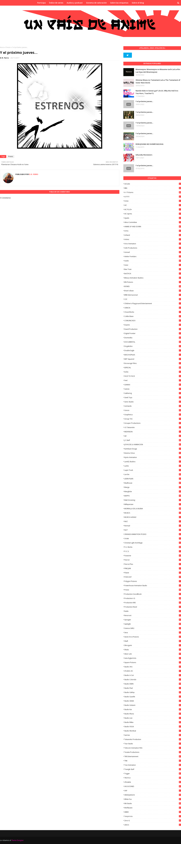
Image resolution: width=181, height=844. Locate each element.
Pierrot (152, 560)
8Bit (152, 188)
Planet (152, 573)
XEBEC (152, 812)
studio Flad (152, 688)
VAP (152, 791)
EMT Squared (152, 359)
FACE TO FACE (152, 376)
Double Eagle (152, 350)
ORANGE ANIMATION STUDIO (152, 534)
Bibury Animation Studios (152, 278)
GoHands (152, 406)
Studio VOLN (152, 726)
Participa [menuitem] (41, 2)
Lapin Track (152, 470)
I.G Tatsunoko (152, 427)
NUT (152, 530)
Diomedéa (152, 338)
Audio (152, 261)
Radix (152, 611)
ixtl (152, 436)
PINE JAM (152, 568)
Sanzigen (152, 620)
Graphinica (152, 414)
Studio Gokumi (152, 705)
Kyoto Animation (152, 457)
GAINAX (152, 385)
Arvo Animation (152, 244)
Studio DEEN (152, 684)
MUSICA (152, 513)
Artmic (152, 239)
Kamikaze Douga (152, 449)
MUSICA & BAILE (152, 517)
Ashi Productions (152, 248)
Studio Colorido (152, 679)
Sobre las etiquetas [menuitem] (119, 2)
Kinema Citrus (152, 453)
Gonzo (152, 410)
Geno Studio (152, 402)
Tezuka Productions (152, 752)
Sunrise (152, 735)
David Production (152, 329)
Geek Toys (152, 397)
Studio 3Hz (152, 667)
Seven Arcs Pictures (152, 637)
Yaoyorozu (152, 816)
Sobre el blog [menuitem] (138, 2)
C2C (152, 299)
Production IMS (152, 602)
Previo (8, 47)
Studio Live (152, 718)
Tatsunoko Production (152, 739)
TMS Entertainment (152, 756)
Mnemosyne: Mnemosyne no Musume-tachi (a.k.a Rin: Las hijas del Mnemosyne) (158, 70)
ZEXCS (152, 825)
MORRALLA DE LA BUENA (152, 508)
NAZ (152, 521)
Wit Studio (152, 803)
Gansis (152, 389)
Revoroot (152, 615)
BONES (152, 286)
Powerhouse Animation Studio (152, 585)
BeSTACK (152, 273)
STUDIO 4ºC (152, 671)
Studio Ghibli (152, 701)
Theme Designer (17, 840)
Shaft (152, 641)
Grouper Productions (152, 423)
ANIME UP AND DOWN (152, 226)
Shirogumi (152, 645)
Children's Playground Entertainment (152, 303)
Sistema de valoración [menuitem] (96, 2)
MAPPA (152, 496)
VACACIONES (152, 786)
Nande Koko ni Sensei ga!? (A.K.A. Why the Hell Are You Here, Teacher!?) (157, 92)
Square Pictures (152, 662)
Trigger (152, 773)
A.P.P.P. (152, 197)
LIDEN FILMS (152, 479)
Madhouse (152, 483)
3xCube (152, 184)
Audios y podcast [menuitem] (75, 2)
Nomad (152, 526)
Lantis (152, 466)
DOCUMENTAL (152, 342)
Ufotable (152, 782)
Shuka (152, 649)
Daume (152, 325)
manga (152, 487)
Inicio (2, 47)
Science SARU (152, 628)
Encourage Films (152, 363)
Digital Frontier (152, 333)
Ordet (152, 538)
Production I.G (152, 598)
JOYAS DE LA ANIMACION (152, 444)
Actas (152, 201)
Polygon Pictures (152, 581)
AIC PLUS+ (152, 209)
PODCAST (152, 577)
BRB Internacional (152, 295)
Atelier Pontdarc (152, 256)
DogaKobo (152, 346)
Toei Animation (152, 765)
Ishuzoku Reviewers (144, 155)
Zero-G (152, 820)
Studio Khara (152, 714)
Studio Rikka (152, 722)
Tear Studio (152, 744)
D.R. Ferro (4, 58)
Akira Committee (152, 222)
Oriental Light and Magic (152, 543)
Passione (152, 555)
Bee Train (152, 269)
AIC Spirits (152, 214)
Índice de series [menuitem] (56, 2)
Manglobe (152, 491)
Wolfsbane (152, 808)
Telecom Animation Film (152, 748)
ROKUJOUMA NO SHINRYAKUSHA (149, 144)
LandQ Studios (152, 461)
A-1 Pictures (152, 192)
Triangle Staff (152, 769)
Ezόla (152, 372)
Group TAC (152, 419)
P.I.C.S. (152, 551)
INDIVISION (152, 432)
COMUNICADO (152, 320)
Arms (152, 231)
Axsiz (152, 265)
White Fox (152, 799)
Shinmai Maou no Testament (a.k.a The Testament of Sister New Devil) (158, 81)
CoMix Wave (152, 316)
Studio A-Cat (152, 675)
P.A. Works (152, 547)
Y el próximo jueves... (144, 101)
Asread (152, 252)
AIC (152, 205)
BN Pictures (152, 282)
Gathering (152, 393)
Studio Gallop (152, 692)
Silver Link (152, 654)
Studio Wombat (152, 731)
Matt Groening (152, 500)
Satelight (152, 624)
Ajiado (152, 218)
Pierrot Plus (152, 564)
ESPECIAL (152, 367)
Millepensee (152, 504)
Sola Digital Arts (152, 658)
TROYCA (152, 778)
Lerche (152, 474)
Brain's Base (152, 291)
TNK (152, 761)
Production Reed (152, 607)
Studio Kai (152, 709)
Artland (152, 235)
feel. (152, 380)
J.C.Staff (152, 440)
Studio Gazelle (152, 696)
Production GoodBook (152, 594)
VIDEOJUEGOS (152, 795)
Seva (152, 632)
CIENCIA (152, 308)
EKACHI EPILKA (152, 355)
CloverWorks (152, 312)
